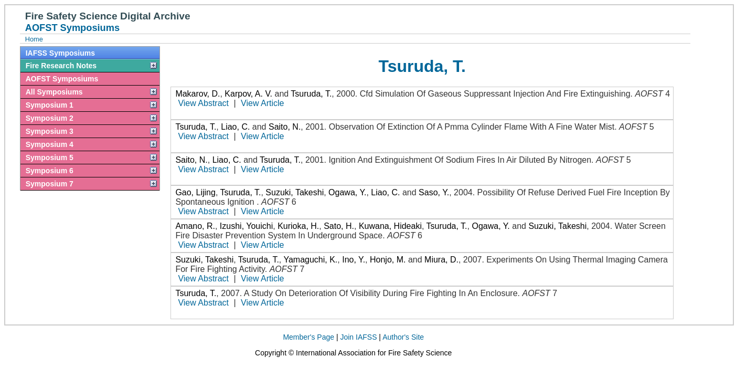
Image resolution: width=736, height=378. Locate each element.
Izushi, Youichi (246, 226)
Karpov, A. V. (248, 93)
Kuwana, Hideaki (390, 226)
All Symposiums (54, 92)
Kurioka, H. (298, 226)
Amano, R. (195, 226)
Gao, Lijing (195, 192)
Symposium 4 (49, 144)
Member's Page (308, 337)
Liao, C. (235, 126)
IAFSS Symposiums (60, 53)
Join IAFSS (358, 337)
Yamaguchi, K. (310, 259)
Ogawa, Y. (347, 192)
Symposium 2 (49, 118)
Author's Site (403, 337)
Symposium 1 (49, 105)
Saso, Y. (434, 192)
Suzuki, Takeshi (294, 192)
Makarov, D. (197, 93)
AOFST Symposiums (62, 79)
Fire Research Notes (61, 65)
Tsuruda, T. (311, 93)
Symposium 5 (49, 157)
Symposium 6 (49, 170)
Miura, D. (441, 259)
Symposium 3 (49, 131)
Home (34, 39)
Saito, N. (285, 126)
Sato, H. (339, 226)
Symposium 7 (49, 184)
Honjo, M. (388, 259)
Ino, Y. (353, 259)
